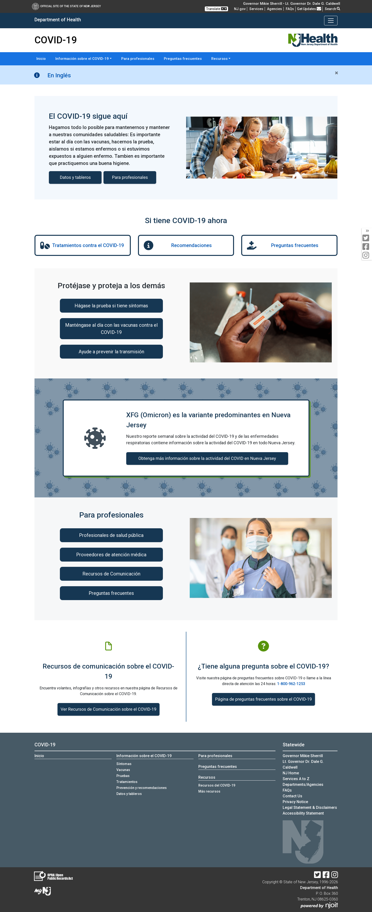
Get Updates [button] (309, 9)
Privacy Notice (295, 801)
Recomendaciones (191, 245)
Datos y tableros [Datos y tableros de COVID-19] (75, 177)
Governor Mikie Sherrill (303, 756)
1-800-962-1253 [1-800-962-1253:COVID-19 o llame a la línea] (291, 683)
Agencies (274, 9)
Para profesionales (137, 58)
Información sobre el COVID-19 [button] (82, 58)
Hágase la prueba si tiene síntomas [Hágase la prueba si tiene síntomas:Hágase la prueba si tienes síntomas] (111, 306)
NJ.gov (240, 9)
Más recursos (209, 791)
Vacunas (123, 770)
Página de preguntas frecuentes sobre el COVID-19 (263, 699)
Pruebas (123, 776)
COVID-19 (44, 745)
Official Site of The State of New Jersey (66, 6)
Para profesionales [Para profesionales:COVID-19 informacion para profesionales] (130, 177)
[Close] (336, 73)
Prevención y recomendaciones (141, 788)
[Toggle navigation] (331, 20)
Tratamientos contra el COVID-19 (88, 245)
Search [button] (332, 9)
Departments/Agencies (303, 784)
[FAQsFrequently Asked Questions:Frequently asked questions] (290, 9)
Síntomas (124, 764)
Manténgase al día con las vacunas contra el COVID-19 (111, 328)
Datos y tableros (129, 794)
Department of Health (319, 887)
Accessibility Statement (303, 813)
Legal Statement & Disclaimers (310, 807)
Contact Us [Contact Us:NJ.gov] (292, 796)
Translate (216, 8)
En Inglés (59, 75)
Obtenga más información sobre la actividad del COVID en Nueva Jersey (207, 458)
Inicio (41, 58)
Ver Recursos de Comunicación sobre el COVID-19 (108, 709)
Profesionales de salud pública (111, 535)
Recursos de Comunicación (111, 574)
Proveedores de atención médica (111, 554)
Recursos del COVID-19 (216, 785)
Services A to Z (296, 779)
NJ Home (291, 773)
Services (256, 9)
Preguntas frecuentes (183, 58)
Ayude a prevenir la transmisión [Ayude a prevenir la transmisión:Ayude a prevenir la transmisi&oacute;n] (111, 352)
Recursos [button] (219, 58)
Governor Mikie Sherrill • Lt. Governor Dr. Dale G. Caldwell (291, 3)
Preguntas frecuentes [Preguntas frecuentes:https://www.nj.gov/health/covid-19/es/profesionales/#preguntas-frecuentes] (111, 593)
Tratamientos (126, 782)
